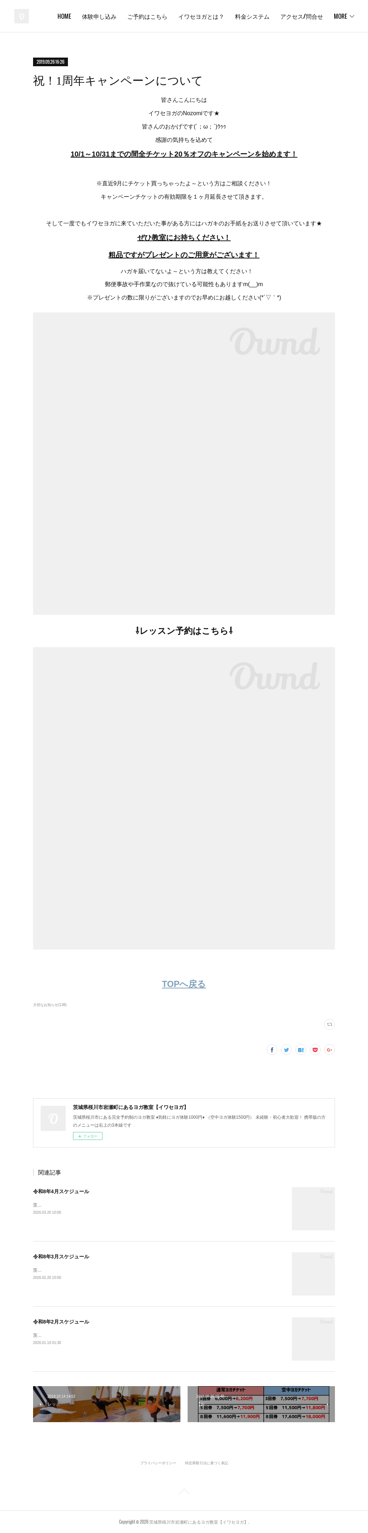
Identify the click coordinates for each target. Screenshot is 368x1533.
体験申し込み (152, 16)
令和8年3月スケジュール (61, 1256)
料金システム (306, 16)
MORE (340, 16)
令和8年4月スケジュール (61, 1191)
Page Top (184, 1493)
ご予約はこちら (201, 16)
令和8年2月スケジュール (61, 1322)
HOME (118, 16)
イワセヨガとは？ (255, 16)
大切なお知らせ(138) (49, 1005)
